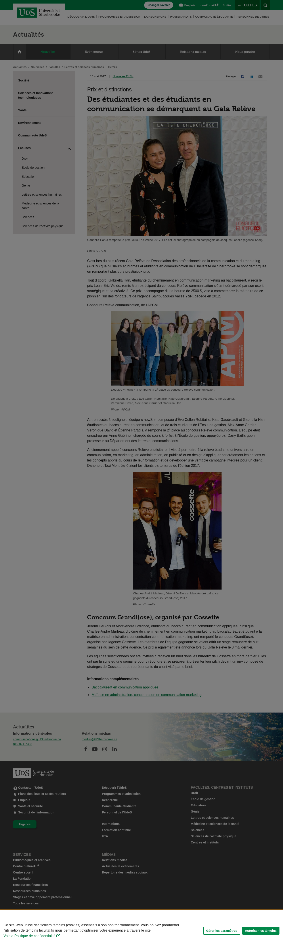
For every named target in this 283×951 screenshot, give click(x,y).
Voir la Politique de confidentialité (29, 936)
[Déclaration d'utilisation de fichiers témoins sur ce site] (141, 930)
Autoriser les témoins (261, 930)
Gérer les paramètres (221, 930)
